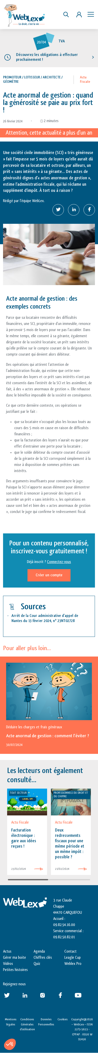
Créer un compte (49, 575)
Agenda (39, 951)
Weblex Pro (72, 964)
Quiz (37, 964)
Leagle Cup (72, 958)
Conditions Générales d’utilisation (27, 1024)
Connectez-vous (59, 562)
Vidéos (8, 964)
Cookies (63, 1019)
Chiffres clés (43, 958)
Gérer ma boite (14, 958)
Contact (70, 951)
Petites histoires (15, 970)
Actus (7, 951)
